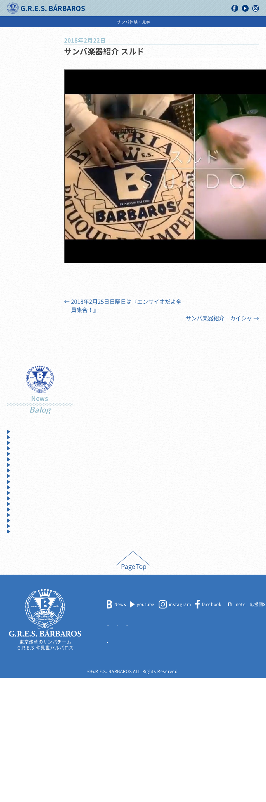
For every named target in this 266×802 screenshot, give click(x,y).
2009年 (22, 625)
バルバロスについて (29, 22)
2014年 (22, 564)
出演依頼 (198, 22)
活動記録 (70, 22)
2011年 (22, 601)
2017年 (22, 528)
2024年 (22, 443)
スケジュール (162, 22)
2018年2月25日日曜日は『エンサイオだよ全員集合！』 (122, 306)
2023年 (22, 456)
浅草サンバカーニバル (114, 22)
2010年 (22, 613)
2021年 (22, 480)
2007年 (22, 649)
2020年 (22, 492)
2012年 (22, 589)
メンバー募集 (120, 746)
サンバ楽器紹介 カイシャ (222, 318)
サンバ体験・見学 (239, 22)
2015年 (22, 552)
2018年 (22, 516)
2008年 (22, 637)
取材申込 (177, 746)
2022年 (22, 468)
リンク (113, 763)
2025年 (22, 431)
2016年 (22, 540)
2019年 (22, 504)
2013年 (22, 576)
